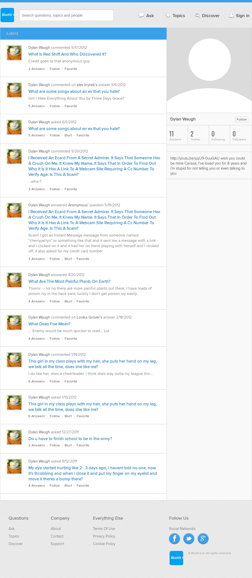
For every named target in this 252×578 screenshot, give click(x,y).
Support (57, 544)
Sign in (238, 15)
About (56, 528)
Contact (57, 536)
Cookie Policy (104, 544)
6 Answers (36, 381)
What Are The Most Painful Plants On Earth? (69, 281)
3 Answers (36, 189)
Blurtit (7, 14)
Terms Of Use (104, 528)
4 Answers (36, 301)
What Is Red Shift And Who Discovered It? (67, 54)
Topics (174, 15)
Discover (207, 15)
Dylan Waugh (39, 47)
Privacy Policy (104, 536)
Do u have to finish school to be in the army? (70, 438)
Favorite (71, 69)
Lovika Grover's (89, 317)
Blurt (68, 135)
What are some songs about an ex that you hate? (74, 91)
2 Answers (36, 69)
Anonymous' (78, 205)
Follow (55, 69)
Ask (146, 15)
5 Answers (36, 106)
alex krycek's (87, 85)
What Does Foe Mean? (49, 324)
